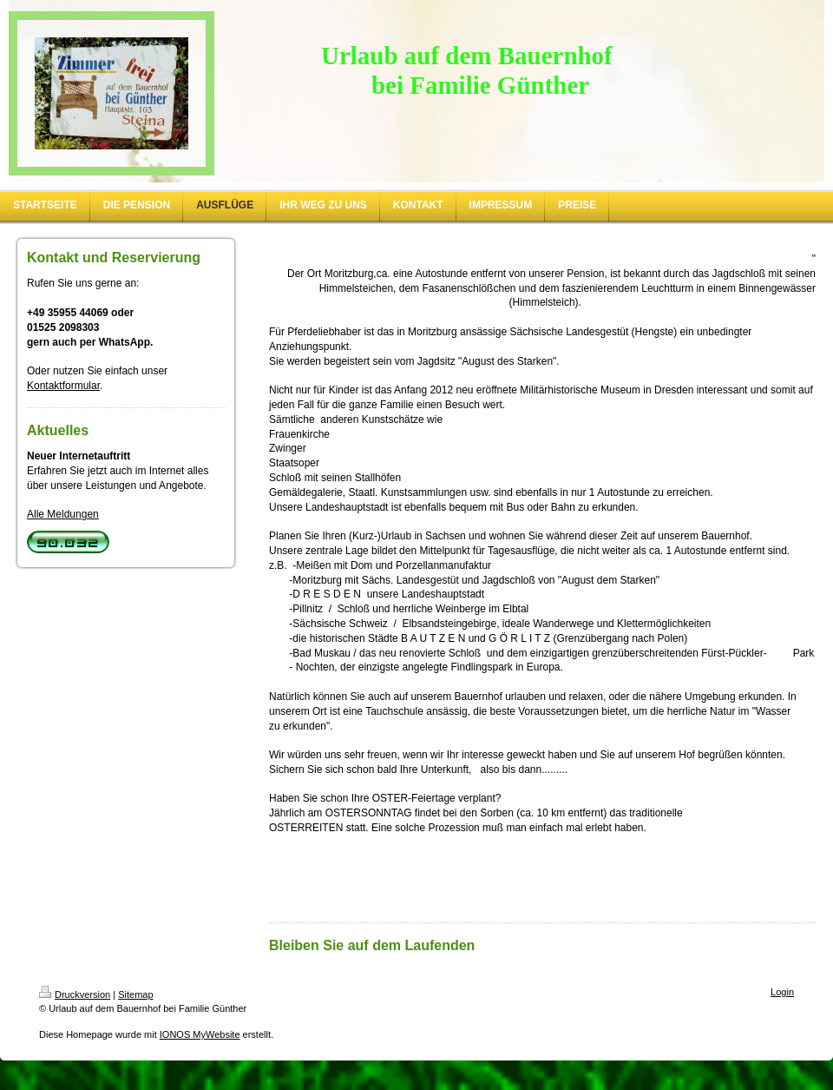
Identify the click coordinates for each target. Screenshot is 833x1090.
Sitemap (135, 994)
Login (782, 992)
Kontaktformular (63, 386)
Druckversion (74, 994)
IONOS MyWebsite (200, 1034)
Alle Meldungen (63, 514)
